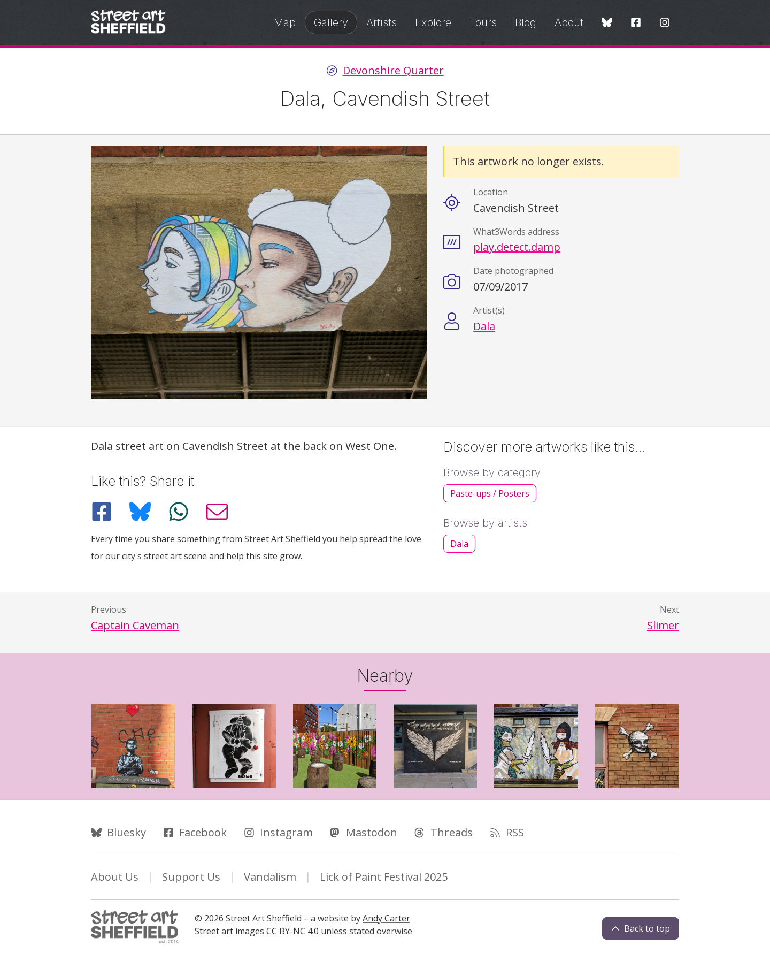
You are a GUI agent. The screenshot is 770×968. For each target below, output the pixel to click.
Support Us (191, 877)
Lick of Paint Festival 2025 (384, 877)
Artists (381, 22)
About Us (114, 877)
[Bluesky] (606, 23)
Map (285, 22)
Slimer (663, 625)
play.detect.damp (516, 247)
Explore (433, 22)
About (569, 22)
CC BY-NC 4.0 (292, 931)
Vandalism (270, 877)
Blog (525, 22)
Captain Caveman (135, 625)
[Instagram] (664, 23)
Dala (484, 326)
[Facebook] (635, 23)
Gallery (331, 22)
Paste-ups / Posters (489, 493)
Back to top (640, 928)
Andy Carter (386, 918)
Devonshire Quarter (393, 70)
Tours (483, 22)
